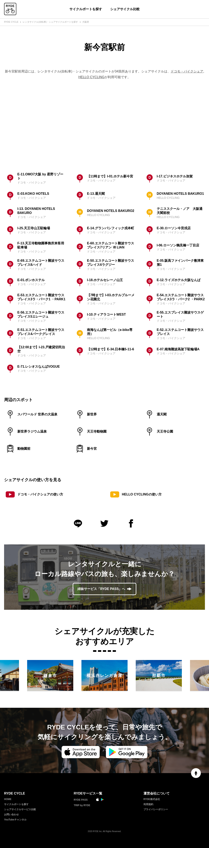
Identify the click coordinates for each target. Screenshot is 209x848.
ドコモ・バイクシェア (187, 71)
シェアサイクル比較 (125, 9)
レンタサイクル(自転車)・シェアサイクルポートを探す (50, 22)
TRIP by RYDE (82, 805)
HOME (7, 799)
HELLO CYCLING (91, 77)
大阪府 (85, 22)
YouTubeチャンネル (15, 819)
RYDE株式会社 (151, 799)
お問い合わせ (11, 814)
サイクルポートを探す (85, 9)
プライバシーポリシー (155, 809)
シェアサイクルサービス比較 (20, 809)
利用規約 (148, 804)
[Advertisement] (104, 125)
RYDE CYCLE (11, 22)
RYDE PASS (81, 799)
